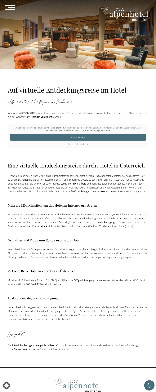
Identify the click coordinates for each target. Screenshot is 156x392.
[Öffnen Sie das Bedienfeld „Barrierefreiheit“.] (149, 385)
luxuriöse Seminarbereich (38, 257)
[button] (6, 385)
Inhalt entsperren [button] (78, 137)
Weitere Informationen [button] (78, 144)
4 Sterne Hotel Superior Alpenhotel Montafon (65, 113)
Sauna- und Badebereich (125, 311)
